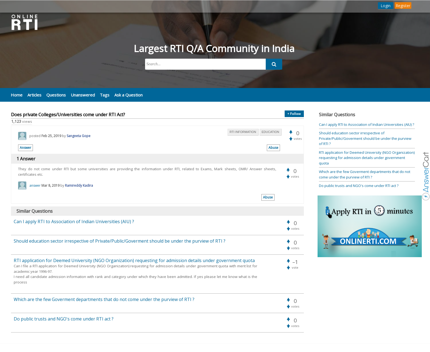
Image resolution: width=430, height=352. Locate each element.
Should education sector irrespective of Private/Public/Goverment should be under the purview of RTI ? (365, 138)
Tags (104, 95)
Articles (34, 95)
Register (403, 5)
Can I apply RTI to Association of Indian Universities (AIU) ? (366, 124)
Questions (56, 95)
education (270, 132)
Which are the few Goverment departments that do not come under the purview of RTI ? (364, 174)
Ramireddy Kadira (79, 185)
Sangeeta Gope (78, 136)
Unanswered (83, 95)
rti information (243, 132)
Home (16, 95)
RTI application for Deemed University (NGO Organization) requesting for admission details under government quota (367, 158)
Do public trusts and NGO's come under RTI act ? (358, 185)
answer (35, 185)
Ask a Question (128, 95)
